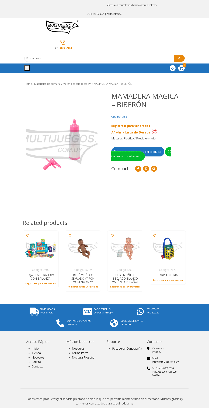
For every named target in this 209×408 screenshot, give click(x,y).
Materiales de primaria (47, 83)
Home (28, 83)
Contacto (38, 366)
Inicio (35, 348)
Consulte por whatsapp (141, 154)
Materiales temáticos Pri (77, 83)
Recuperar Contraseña (127, 348)
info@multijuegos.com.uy (165, 361)
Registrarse (114, 13)
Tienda (36, 353)
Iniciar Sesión (96, 13)
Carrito (36, 362)
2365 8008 (161, 371)
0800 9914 (65, 48)
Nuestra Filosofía (83, 357)
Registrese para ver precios (130, 126)
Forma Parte (80, 353)
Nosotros (38, 357)
